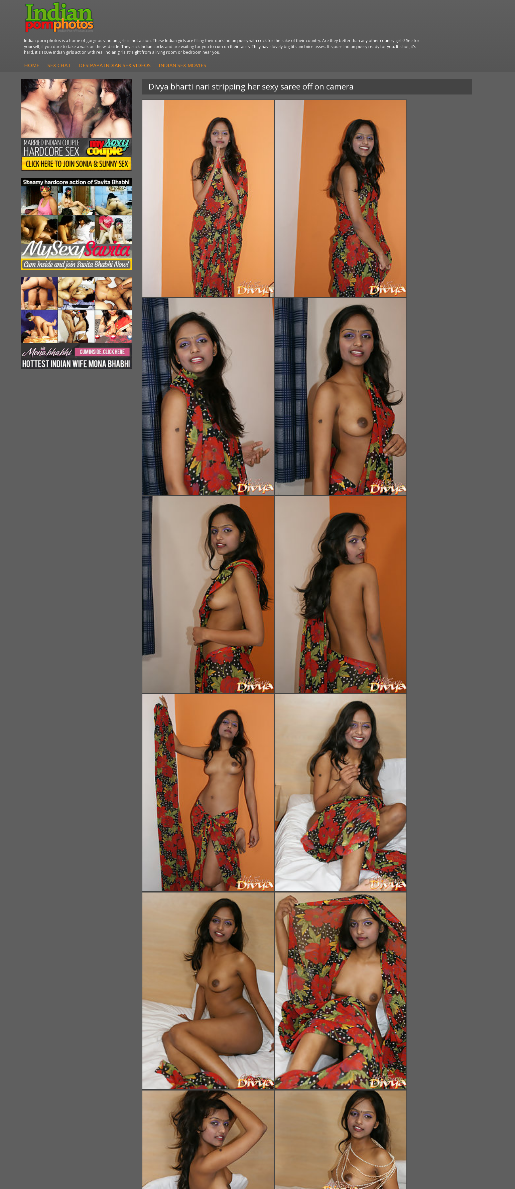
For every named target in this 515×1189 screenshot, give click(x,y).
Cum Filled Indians (367, 1060)
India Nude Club (365, 1067)
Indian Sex (128, 1060)
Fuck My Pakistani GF (140, 1080)
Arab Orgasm (362, 1047)
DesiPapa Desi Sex (137, 1067)
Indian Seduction (289, 1060)
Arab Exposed (132, 1053)
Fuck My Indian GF (214, 1060)
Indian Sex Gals (287, 1067)
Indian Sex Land (365, 1080)
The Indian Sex (441, 1047)
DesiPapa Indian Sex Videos (241, 29)
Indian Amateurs (212, 1067)
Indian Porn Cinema (292, 1047)
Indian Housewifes (137, 1073)
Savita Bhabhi (55, 1067)
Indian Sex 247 (364, 1073)
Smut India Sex (441, 1073)
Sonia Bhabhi (54, 1053)
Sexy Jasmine (54, 1060)
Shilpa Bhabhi (55, 1080)
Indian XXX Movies (445, 1080)
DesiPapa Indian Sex (139, 1047)
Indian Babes (208, 1073)
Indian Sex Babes (289, 1073)
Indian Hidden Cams (215, 1053)
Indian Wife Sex (441, 1067)
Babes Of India (364, 1053)
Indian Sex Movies (309, 29)
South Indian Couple (62, 1073)
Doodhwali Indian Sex (448, 1053)
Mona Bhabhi (55, 1047)
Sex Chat (185, 29)
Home (158, 29)
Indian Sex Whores (291, 1053)
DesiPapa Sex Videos (217, 1047)
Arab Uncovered (211, 1080)
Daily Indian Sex (442, 1060)
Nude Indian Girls (289, 1080)
